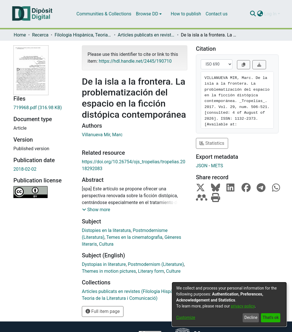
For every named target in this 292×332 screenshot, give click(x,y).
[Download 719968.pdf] (43, 107)
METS (217, 165)
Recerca (40, 35)
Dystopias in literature (104, 264)
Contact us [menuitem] (217, 14)
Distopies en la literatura (106, 230)
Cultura (106, 244)
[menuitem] (149, 14)
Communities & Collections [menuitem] (103, 14)
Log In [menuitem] (270, 14)
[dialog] (229, 304)
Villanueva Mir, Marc (102, 134)
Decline (250, 317)
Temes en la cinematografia (134, 237)
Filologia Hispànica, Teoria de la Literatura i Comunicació (82, 35)
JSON (202, 165)
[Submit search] (252, 14)
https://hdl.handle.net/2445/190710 (135, 61)
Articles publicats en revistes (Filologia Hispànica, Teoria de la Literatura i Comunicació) (146, 35)
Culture (173, 271)
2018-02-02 (24, 169)
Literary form (151, 271)
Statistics (212, 143)
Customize (185, 317)
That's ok (271, 317)
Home (20, 35)
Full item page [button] (103, 311)
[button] (96, 209)
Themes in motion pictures (109, 271)
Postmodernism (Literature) (156, 264)
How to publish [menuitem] (186, 14)
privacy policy (243, 306)
